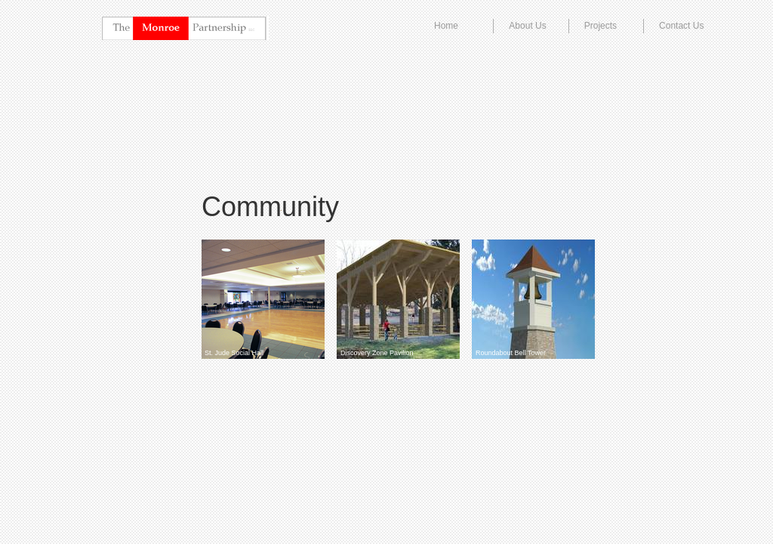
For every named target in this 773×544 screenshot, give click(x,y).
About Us (527, 25)
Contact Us (681, 25)
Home (446, 25)
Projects (600, 25)
